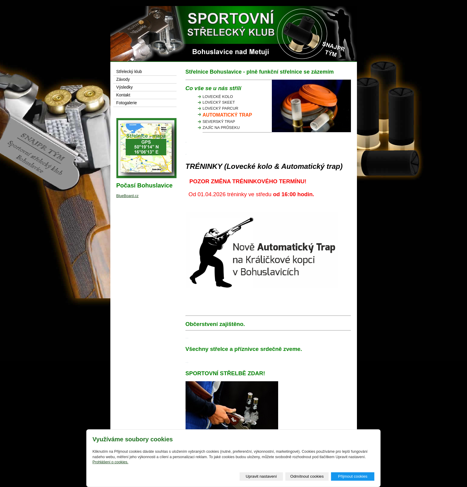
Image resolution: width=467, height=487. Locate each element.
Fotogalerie (126, 103)
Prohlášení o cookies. (110, 462)
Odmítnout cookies (307, 476)
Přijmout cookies (352, 476)
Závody (123, 79)
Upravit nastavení (261, 476)
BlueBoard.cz (127, 196)
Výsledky (124, 87)
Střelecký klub (129, 71)
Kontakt (123, 95)
